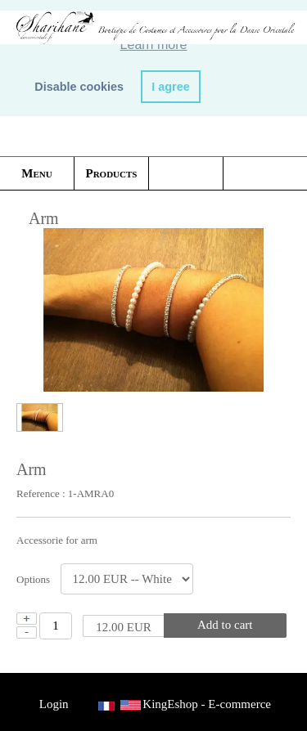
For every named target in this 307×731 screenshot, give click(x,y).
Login (53, 704)
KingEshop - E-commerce (206, 704)
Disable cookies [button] (79, 86)
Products (112, 173)
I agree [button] (170, 86)
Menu (36, 173)
